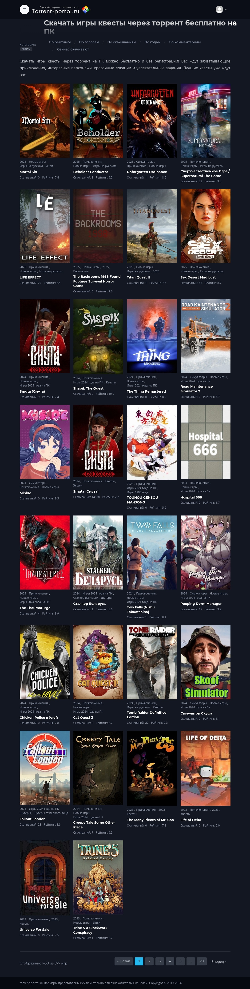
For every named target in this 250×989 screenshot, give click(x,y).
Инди (49, 166)
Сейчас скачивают (73, 49)
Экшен (78, 485)
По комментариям (185, 42)
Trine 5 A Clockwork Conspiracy (90, 930)
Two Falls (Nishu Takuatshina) (141, 609)
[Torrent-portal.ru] (61, 9)
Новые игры (38, 162)
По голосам (89, 42)
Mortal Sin (28, 172)
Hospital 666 (191, 497)
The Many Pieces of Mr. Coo (150, 820)
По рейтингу (60, 42)
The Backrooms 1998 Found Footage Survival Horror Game (97, 281)
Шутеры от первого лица (51, 813)
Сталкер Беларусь (89, 604)
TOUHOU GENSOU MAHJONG (142, 499)
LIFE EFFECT (30, 277)
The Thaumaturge (35, 608)
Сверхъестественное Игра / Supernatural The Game (205, 173)
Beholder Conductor (90, 172)
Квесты (111, 382)
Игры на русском (32, 166)
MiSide (25, 493)
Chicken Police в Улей (39, 717)
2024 (23, 377)
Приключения (93, 162)
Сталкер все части (86, 598)
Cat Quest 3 (83, 717)
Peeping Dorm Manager (201, 604)
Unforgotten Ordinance (147, 172)
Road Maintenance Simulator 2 (197, 388)
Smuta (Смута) (32, 391)
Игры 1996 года (137, 492)
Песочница (81, 271)
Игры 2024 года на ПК (35, 385)
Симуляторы (145, 162)
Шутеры (106, 598)
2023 (130, 810)
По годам (152, 42)
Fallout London (33, 819)
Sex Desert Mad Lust (198, 277)
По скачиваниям (121, 42)
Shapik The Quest (88, 388)
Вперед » (219, 961)
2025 (23, 162)
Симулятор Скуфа (196, 713)
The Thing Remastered (146, 391)
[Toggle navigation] (24, 9)
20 (202, 961)
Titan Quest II (138, 277)
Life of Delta (191, 820)
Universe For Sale (34, 929)
